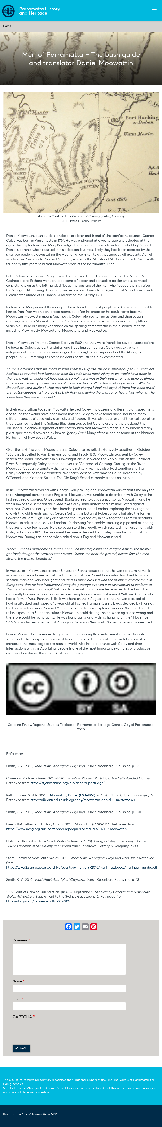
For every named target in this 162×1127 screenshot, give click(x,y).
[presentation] (44, 1032)
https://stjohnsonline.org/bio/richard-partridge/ (67, 782)
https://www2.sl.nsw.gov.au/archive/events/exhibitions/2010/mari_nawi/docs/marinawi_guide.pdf (81, 867)
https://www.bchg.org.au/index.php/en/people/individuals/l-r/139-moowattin (66, 829)
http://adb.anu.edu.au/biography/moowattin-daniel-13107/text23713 (83, 799)
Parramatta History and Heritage (39, 11)
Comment (20, 940)
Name (17, 981)
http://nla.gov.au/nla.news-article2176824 (38, 901)
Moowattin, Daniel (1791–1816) (72, 795)
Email (17, 999)
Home (7, 26)
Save (21, 1048)
